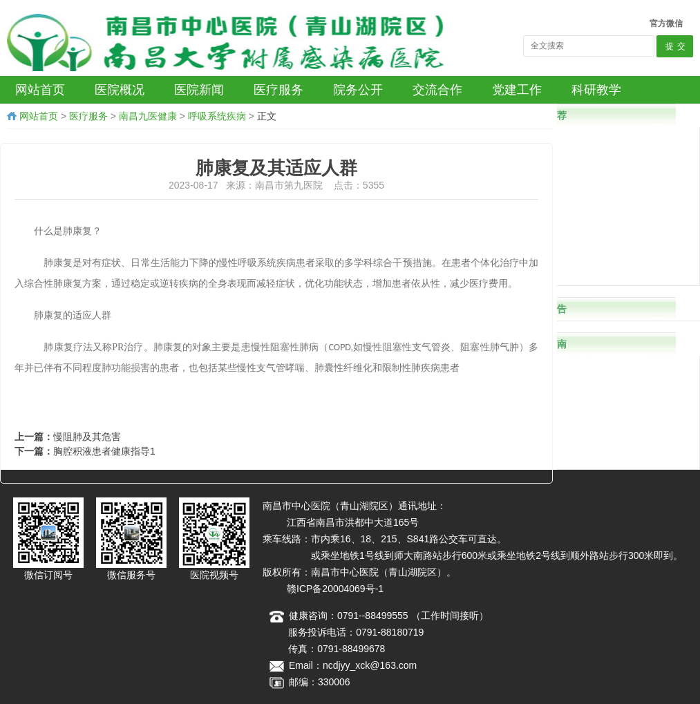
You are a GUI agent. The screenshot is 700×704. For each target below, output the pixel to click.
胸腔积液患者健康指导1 (104, 451)
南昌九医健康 (148, 116)
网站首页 (38, 116)
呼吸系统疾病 (217, 116)
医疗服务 (88, 116)
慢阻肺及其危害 (87, 436)
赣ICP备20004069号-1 (335, 588)
